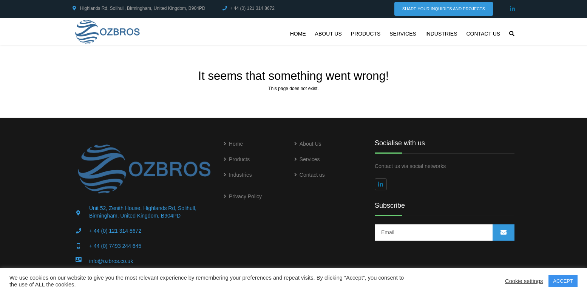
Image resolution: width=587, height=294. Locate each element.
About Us (328, 34)
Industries (441, 34)
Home (298, 34)
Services (402, 34)
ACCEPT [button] (563, 281)
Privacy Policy (245, 196)
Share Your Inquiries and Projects (443, 8)
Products (366, 34)
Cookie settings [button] (524, 281)
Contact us (483, 34)
